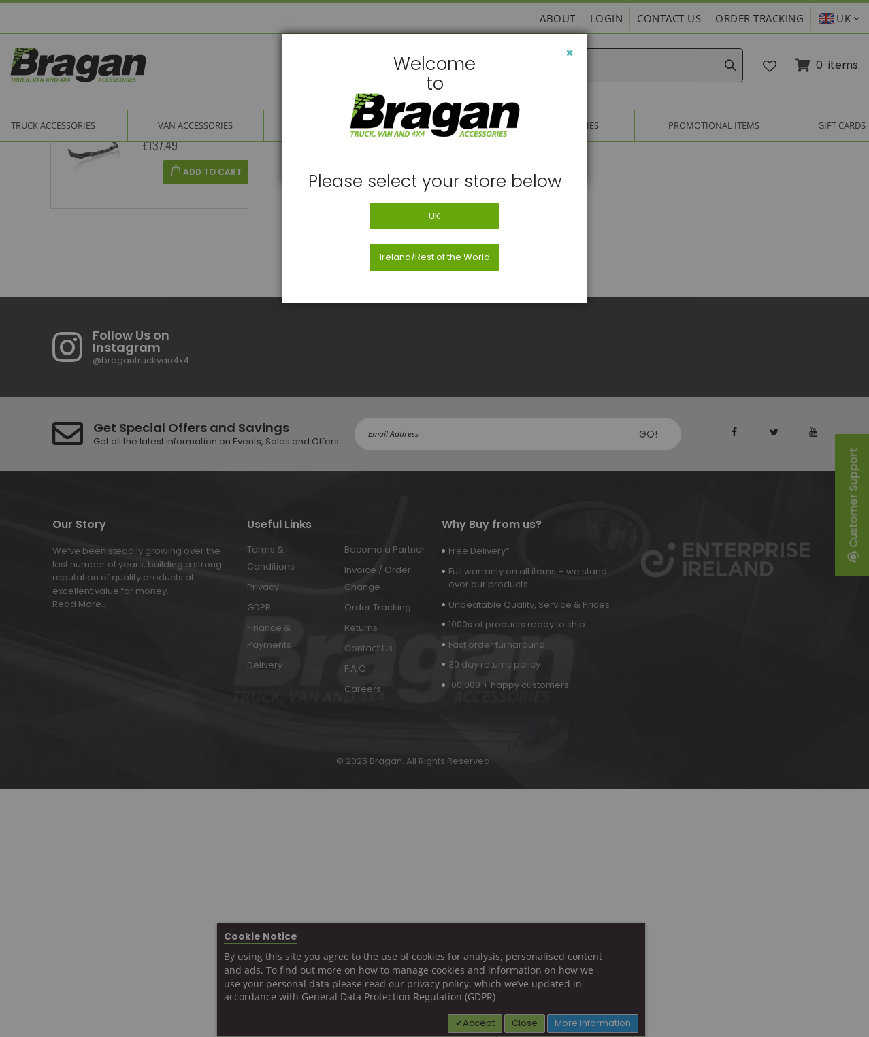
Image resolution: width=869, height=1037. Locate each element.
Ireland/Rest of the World (435, 256)
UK (434, 216)
